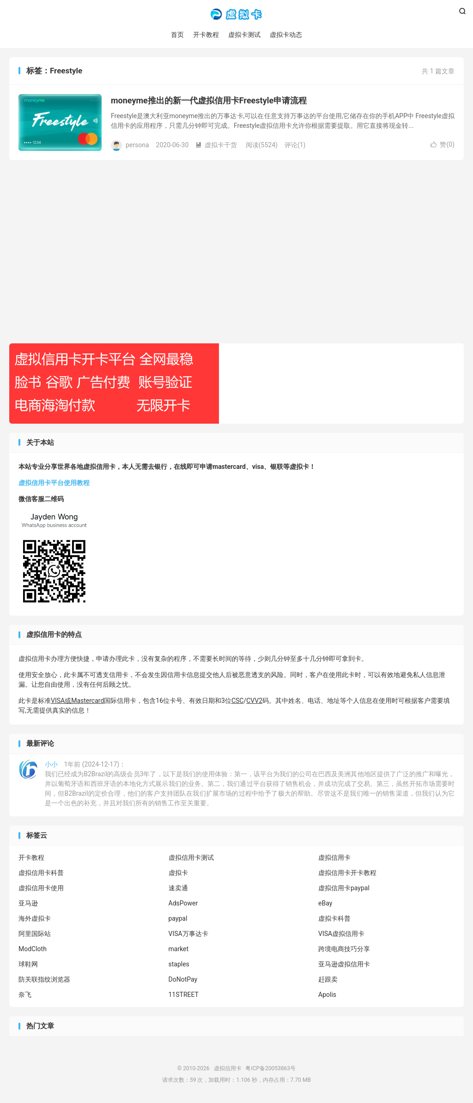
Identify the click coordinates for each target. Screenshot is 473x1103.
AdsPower (183, 903)
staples (179, 964)
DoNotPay (183, 979)
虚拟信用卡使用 (41, 888)
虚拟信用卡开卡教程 (347, 873)
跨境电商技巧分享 (344, 949)
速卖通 (178, 888)
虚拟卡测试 (244, 34)
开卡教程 (206, 34)
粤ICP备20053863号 (270, 1068)
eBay (325, 903)
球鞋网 (28, 964)
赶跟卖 (328, 979)
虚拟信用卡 (236, 14)
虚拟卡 (178, 873)
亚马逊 (28, 903)
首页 (177, 34)
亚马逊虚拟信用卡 (344, 964)
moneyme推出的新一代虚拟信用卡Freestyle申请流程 (209, 101)
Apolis (327, 995)
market (179, 949)
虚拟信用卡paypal (344, 888)
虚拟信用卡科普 (41, 873)
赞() (443, 145)
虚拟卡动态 (286, 34)
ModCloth (32, 949)
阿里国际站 (34, 934)
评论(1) (295, 145)
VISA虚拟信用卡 (341, 934)
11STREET (184, 995)
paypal (178, 919)
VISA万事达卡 (188, 934)
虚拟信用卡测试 (191, 858)
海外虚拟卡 (34, 919)
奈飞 (24, 995)
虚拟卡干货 (216, 145)
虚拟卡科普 (334, 919)
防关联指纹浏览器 (44, 979)
